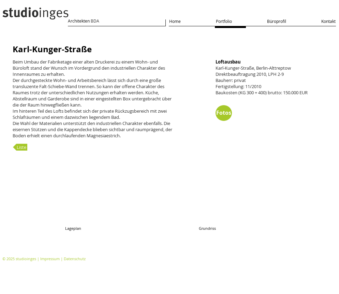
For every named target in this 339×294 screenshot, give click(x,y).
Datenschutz (75, 258)
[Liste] (20, 147)
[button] (122, 200)
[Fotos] (224, 113)
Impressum (50, 258)
